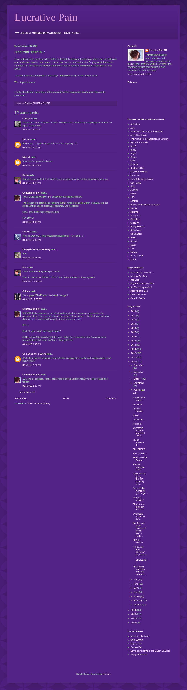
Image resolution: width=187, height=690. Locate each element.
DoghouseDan (137, 168)
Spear (133, 245)
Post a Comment (27, 392)
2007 (133, 618)
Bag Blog (134, 280)
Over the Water (137, 298)
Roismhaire (135, 230)
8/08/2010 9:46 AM (31, 147)
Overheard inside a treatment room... (139, 432)
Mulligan (134, 212)
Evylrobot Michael (138, 171)
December (138, 365)
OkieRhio (134, 219)
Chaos (133, 157)
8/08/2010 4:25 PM (31, 183)
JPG (132, 197)
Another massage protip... (139, 467)
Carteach (27, 118)
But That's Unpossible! (141, 287)
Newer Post (20, 398)
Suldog (26, 291)
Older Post (111, 398)
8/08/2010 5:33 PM (31, 240)
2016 (133, 336)
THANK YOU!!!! (138, 541)
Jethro (133, 193)
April (136, 592)
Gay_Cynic (135, 183)
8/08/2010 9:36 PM (31, 257)
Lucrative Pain (46, 17)
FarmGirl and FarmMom (141, 179)
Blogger (106, 674)
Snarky (133, 241)
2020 (133, 319)
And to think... (139, 453)
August (137, 390)
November (138, 372)
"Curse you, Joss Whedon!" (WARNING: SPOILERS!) (140, 555)
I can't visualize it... (138, 442)
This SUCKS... (140, 449)
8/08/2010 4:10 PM (31, 165)
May (136, 588)
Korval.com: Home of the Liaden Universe (150, 651)
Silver (133, 237)
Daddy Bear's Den (139, 291)
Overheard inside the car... (139, 516)
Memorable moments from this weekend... (139, 570)
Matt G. (133, 208)
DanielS (134, 164)
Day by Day (136, 643)
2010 (133, 361)
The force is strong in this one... (139, 507)
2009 (133, 610)
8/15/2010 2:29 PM (31, 386)
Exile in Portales (138, 294)
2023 (133, 311)
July (136, 579)
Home (66, 398)
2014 (133, 345)
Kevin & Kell (136, 647)
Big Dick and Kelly (139, 142)
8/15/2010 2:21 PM (31, 365)
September (139, 383)
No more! (137, 424)
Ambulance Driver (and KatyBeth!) (146, 131)
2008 (133, 614)
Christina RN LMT (31, 193)
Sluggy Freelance (138, 654)
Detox (136, 415)
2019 (133, 324)
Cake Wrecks (136, 640)
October (138, 379)
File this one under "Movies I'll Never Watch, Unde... (139, 529)
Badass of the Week (140, 636)
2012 (133, 353)
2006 (133, 622)
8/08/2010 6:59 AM (31, 130)
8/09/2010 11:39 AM (32, 281)
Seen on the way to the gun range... (140, 491)
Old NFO (26, 231)
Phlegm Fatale (137, 226)
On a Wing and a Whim (34, 354)
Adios (135, 393)
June (136, 584)
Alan (132, 128)
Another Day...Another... (141, 272)
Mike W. (26, 157)
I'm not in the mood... (139, 398)
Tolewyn (134, 252)
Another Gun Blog (138, 276)
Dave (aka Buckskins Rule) (36, 249)
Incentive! (137, 404)
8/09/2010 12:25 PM (32, 299)
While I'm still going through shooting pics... (139, 478)
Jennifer (134, 190)
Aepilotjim (135, 124)
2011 (133, 357)
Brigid (133, 153)
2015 (133, 340)
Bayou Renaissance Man (142, 283)
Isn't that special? (138, 498)
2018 (133, 328)
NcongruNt (135, 215)
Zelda (133, 259)
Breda (133, 150)
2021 (133, 315)
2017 (133, 332)
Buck (25, 175)
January (138, 604)
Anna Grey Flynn (138, 135)
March (137, 596)
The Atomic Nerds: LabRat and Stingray (149, 139)
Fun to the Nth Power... (140, 458)
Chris (132, 161)
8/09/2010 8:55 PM (31, 344)
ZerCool (26, 139)
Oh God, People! (138, 409)
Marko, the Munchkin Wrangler (145, 204)
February (138, 600)
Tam (132, 248)
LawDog (134, 201)
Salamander (136, 234)
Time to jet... (139, 419)
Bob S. (133, 146)
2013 (133, 349)
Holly (132, 186)
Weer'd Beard (136, 255)
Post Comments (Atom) (39, 403)
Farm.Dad (135, 175)
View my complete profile (140, 74)
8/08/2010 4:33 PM (31, 222)
